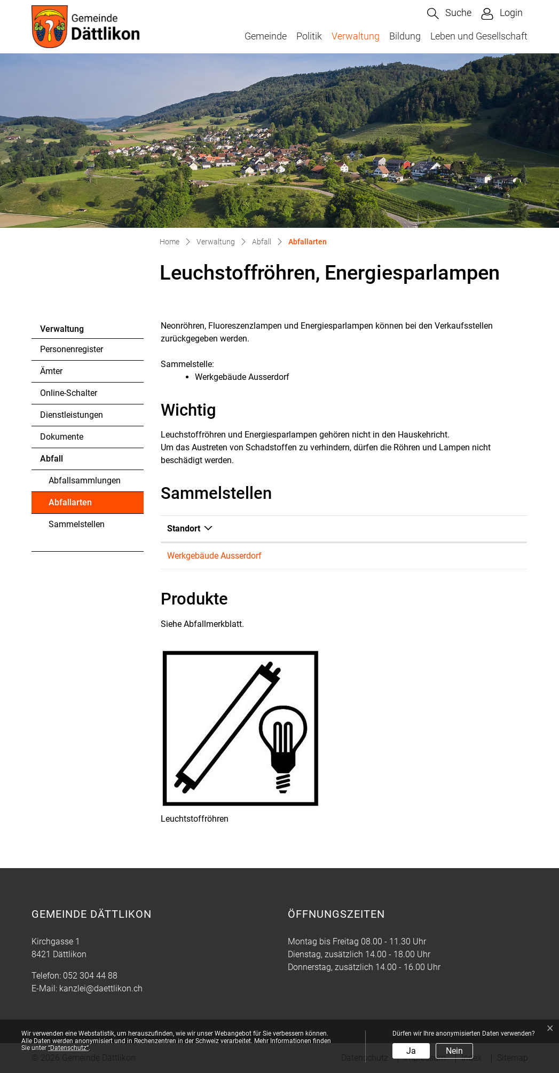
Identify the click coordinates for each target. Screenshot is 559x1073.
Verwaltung (356, 36)
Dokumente (61, 437)
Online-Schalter (68, 393)
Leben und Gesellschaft (478, 36)
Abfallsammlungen (85, 480)
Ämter (51, 371)
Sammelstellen (77, 524)
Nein (454, 1051)
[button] (449, 13)
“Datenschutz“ (68, 1048)
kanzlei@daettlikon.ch (101, 988)
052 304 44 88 (90, 976)
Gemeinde (266, 36)
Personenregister (71, 349)
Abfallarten (77, 505)
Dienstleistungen (71, 415)
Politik (309, 36)
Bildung (405, 36)
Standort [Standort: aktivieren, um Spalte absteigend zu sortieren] (183, 528)
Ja (411, 1051)
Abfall (51, 459)
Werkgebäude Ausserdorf (214, 556)
